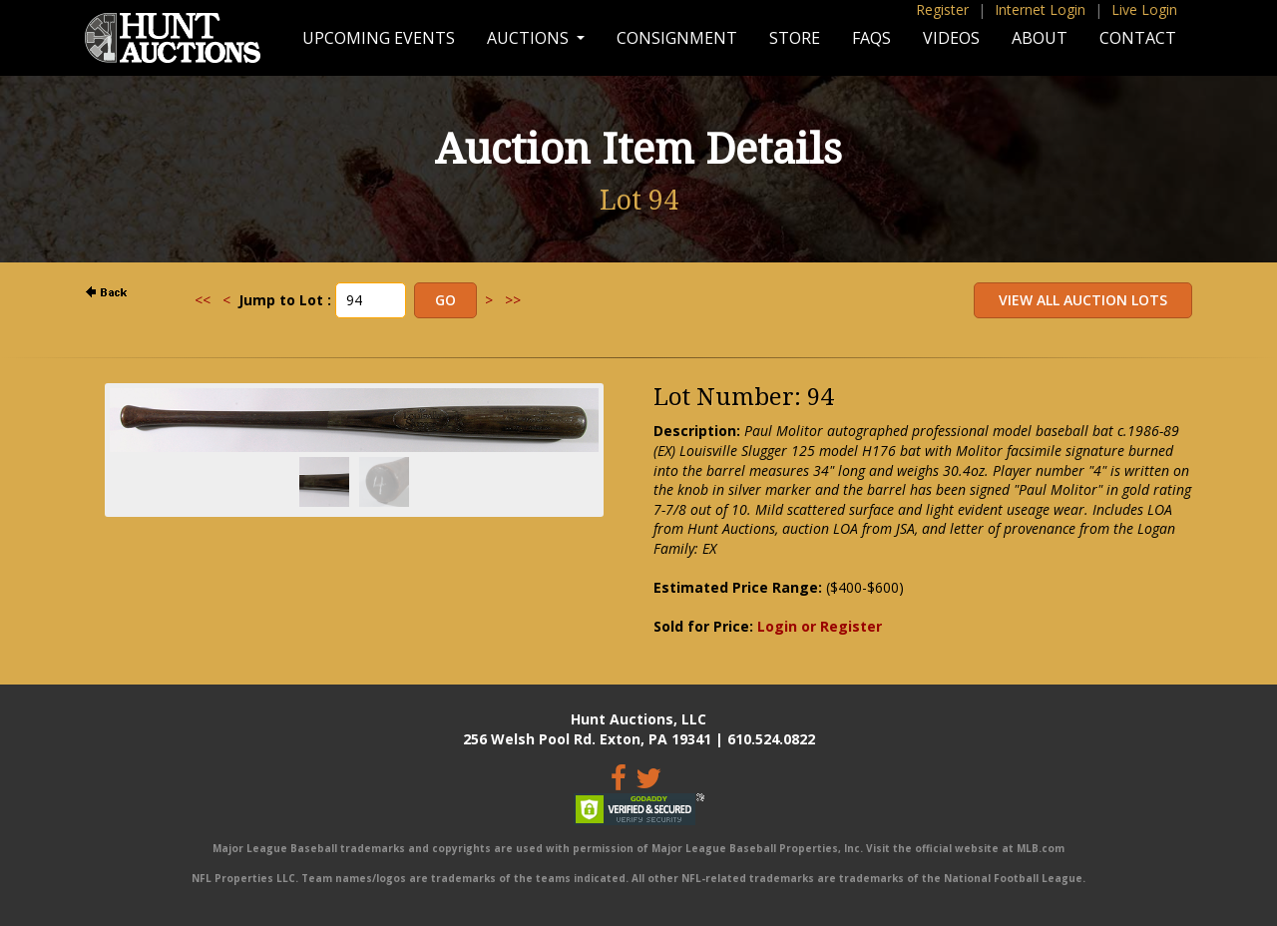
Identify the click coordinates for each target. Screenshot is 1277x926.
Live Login (1144, 9)
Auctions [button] (530, 38)
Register (942, 9)
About (1039, 38)
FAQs (871, 38)
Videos (951, 38)
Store (794, 38)
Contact (1137, 38)
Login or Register (819, 626)
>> (513, 299)
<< (203, 299)
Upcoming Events (378, 38)
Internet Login (1040, 9)
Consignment (677, 38)
